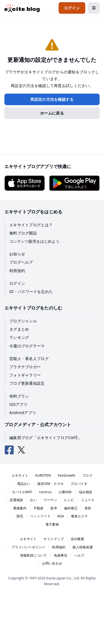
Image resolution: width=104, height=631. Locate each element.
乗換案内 (20, 508)
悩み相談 (85, 492)
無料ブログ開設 (23, 233)
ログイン (17, 283)
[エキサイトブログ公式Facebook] (9, 450)
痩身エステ (79, 516)
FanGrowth (66, 475)
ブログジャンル (23, 320)
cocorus (45, 492)
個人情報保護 (82, 547)
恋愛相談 (16, 500)
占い (33, 500)
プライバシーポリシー (28, 547)
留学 (53, 508)
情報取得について (33, 555)
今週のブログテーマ (27, 345)
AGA (60, 516)
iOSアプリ (18, 404)
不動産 (39, 508)
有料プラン (19, 396)
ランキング (19, 337)
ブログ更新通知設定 (27, 383)
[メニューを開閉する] (94, 8)
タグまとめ (19, 329)
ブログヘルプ (21, 262)
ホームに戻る (52, 113)
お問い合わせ (52, 563)
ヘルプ (79, 555)
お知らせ (17, 253)
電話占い (24, 483)
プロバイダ (78, 483)
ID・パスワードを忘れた (31, 291)
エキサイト (20, 475)
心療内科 (65, 492)
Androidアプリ (22, 412)
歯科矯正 (71, 508)
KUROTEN (43, 475)
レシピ (69, 500)
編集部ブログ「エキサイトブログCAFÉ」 (45, 437)
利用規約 (17, 270)
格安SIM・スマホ (50, 483)
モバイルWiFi (22, 492)
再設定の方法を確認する (51, 99)
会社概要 (77, 539)
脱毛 (20, 516)
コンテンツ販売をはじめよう (34, 241)
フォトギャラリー (25, 375)
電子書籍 (52, 524)
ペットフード (40, 516)
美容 (87, 508)
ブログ (87, 475)
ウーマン (50, 500)
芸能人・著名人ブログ (29, 358)
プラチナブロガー (25, 366)
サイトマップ (53, 539)
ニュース (88, 500)
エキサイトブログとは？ (31, 224)
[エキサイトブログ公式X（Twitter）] (21, 450)
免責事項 (60, 555)
